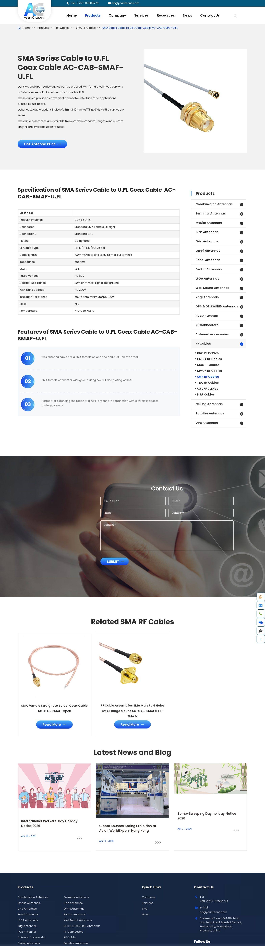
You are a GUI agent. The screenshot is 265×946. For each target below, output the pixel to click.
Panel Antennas (208, 260)
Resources (166, 15)
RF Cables (62, 28)
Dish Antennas (207, 232)
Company (117, 15)
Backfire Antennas (210, 413)
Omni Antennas (208, 250)
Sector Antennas (209, 269)
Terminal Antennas (211, 213)
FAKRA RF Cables (209, 359)
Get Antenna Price (42, 144)
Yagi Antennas (207, 297)
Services (141, 15)
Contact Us (210, 15)
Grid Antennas (207, 241)
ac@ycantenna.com (125, 3)
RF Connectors (207, 325)
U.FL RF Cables (207, 389)
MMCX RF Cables (209, 371)
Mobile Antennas (209, 223)
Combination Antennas (214, 204)
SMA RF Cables (86, 28)
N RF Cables (206, 394)
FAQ (145, 909)
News (187, 15)
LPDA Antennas (207, 278)
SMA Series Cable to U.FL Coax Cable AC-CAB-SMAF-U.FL (140, 28)
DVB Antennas (207, 423)
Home (72, 15)
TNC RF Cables (208, 383)
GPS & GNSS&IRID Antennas (217, 306)
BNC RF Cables (208, 353)
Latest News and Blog (132, 755)
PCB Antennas (207, 316)
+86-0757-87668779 (84, 3)
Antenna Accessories (212, 334)
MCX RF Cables (208, 365)
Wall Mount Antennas (212, 288)
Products (93, 15)
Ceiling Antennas (209, 404)
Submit (118, 561)
